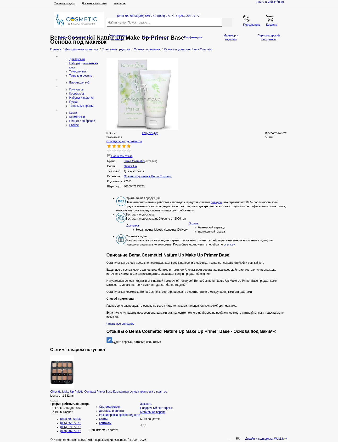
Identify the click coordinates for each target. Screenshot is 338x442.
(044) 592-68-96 (127, 16)
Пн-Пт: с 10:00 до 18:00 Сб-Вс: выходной (70, 408)
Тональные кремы (81, 106)
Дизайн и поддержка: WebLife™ (266, 438)
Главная (55, 49)
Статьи (103, 419)
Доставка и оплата (94, 3)
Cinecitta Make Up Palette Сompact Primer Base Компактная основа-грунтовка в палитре (108, 391)
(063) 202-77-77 (189, 16)
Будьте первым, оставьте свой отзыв (134, 342)
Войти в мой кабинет (270, 2)
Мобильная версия (153, 412)
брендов (216, 202)
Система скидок (64, 3)
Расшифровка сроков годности (119, 415)
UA (229, 438)
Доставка (133, 225)
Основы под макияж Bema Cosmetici (148, 176)
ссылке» (229, 244)
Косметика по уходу (155, 37)
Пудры (73, 101)
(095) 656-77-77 (148, 16)
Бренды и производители (74, 37)
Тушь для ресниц (80, 75)
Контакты (120, 3)
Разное (74, 125)
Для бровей (77, 59)
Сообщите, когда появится (124, 141)
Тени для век (78, 71)
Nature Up (130, 166)
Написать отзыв (120, 156)
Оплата (193, 223)
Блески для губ (79, 82)
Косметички (77, 117)
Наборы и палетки (81, 97)
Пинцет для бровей (82, 121)
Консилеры (76, 89)
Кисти (73, 112)
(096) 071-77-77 (168, 16)
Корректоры (77, 93)
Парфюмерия (193, 37)
